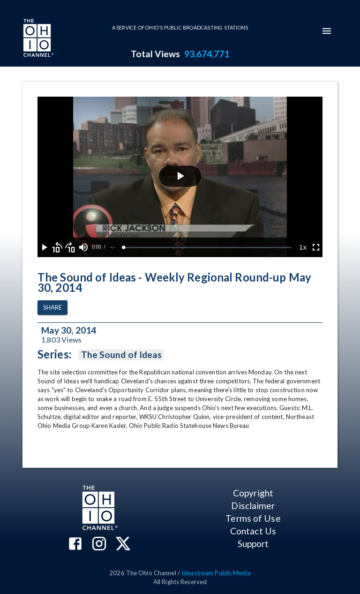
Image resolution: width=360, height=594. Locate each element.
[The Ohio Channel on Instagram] (99, 544)
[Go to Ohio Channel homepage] (37, 38)
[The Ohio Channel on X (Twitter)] (123, 544)
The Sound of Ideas (121, 354)
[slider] (208, 247)
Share (53, 307)
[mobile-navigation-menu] (326, 31)
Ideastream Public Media (216, 573)
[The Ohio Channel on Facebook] (75, 544)
